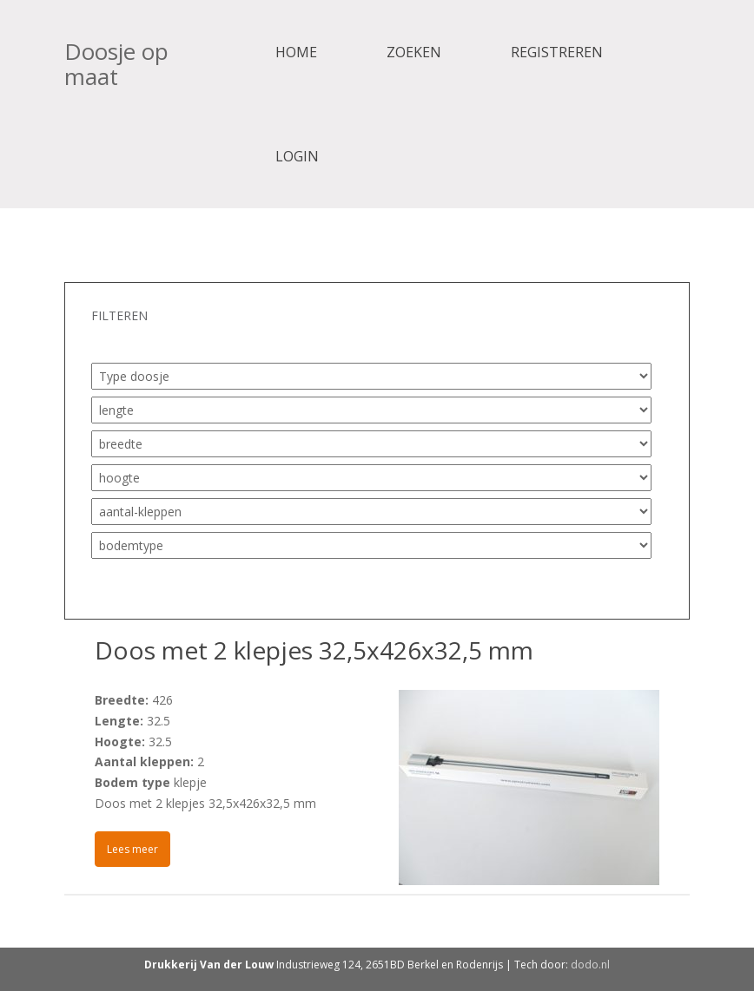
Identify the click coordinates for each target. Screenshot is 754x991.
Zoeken (414, 52)
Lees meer (132, 849)
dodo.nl (590, 964)
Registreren (557, 52)
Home (296, 52)
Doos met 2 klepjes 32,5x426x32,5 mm (314, 649)
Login (297, 156)
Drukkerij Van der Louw (209, 964)
